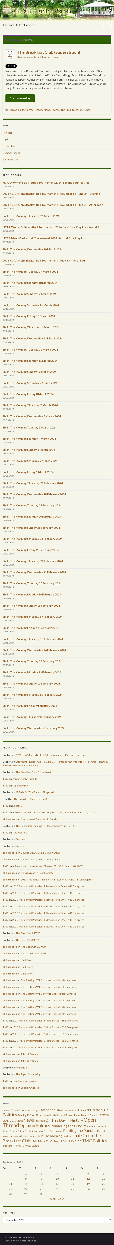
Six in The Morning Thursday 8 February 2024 (32, 716)
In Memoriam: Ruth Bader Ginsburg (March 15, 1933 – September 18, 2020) (53, 812)
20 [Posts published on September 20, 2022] (103, 1183)
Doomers (20, 839)
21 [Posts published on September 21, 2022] (10, 1188)
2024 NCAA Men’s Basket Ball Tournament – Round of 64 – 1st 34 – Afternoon (53, 204)
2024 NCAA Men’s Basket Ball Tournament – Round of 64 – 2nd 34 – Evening (51, 193)
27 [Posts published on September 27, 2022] (103, 1188)
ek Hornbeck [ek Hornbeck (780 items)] (95, 1110)
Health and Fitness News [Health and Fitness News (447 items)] (67, 1115)
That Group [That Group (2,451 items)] (82, 1135)
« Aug (53, 1198)
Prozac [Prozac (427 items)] (59, 1130)
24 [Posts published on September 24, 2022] (57, 1188)
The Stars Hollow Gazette (18, 25)
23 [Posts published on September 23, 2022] (41, 1188)
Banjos (13, 109)
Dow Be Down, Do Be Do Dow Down (41, 852)
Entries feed (9, 146)
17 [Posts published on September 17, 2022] (57, 1183)
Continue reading (20, 98)
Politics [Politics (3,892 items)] (43, 1125)
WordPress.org (11, 159)
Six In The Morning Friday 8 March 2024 (28, 394)
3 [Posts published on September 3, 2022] (57, 1173)
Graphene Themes (27, 1240)
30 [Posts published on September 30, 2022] (41, 1194)
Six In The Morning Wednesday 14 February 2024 (34, 650)
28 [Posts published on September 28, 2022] (10, 1194)
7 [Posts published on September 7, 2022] (10, 1178)
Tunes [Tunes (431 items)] (17, 1145)
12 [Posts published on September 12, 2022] (88, 1178)
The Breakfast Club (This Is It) (30, 798)
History (42, 57)
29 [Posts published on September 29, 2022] (25, 1194)
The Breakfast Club (71, 109)
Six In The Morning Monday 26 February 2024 (32, 516)
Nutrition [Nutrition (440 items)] (39, 1120)
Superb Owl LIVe (30, 1087)
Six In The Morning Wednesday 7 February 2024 (33, 728)
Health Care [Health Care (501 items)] (88, 1115)
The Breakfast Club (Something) (33, 772)
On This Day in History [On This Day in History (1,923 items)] (64, 1120)
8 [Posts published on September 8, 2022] (26, 1178)
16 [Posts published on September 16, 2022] (41, 1183)
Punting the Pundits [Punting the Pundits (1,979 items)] (80, 1130)
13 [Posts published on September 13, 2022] (103, 1178)
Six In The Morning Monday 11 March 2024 (30, 360)
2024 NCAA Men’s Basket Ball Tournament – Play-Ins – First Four (44, 260)
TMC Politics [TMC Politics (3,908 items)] (94, 1140)
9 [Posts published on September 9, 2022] (41, 1178)
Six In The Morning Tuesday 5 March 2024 (29, 427)
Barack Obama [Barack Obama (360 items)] (18, 1110)
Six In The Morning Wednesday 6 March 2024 (32, 416)
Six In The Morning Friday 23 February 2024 (31, 549)
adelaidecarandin (28, 57)
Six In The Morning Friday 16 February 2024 (31, 627)
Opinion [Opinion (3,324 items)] (27, 1125)
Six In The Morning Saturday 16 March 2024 (31, 305)
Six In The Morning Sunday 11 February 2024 (31, 683)
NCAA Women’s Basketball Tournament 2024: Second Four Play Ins (46, 182)
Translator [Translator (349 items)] (8, 1145)
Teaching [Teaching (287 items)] (67, 1136)
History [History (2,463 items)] (102, 1114)
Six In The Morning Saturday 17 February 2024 (32, 616)
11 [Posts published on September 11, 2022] (72, 1178)
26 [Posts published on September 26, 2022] (88, 1188)
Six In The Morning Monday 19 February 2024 (32, 594)
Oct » (61, 1198)
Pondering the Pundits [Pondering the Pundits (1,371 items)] (68, 1126)
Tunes (86, 109)
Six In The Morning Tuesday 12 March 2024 (30, 349)
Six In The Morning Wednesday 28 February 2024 (34, 494)
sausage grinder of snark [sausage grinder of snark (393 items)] (22, 1136)
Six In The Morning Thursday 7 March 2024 (30, 405)
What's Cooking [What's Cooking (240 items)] (32, 1146)
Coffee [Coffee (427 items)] (58, 1110)
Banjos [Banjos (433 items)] (6, 1110)
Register (7, 132)
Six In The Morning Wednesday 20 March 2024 (32, 249)
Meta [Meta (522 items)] (19, 1120)
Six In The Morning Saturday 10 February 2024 (32, 694)
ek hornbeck (10, 819)
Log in (6, 139)
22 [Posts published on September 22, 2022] (25, 1188)
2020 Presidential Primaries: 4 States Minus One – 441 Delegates (57, 879)
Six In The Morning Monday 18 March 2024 (30, 282)
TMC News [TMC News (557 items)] (53, 1141)
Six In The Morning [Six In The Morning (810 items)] (49, 1136)
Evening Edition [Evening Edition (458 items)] (26, 1115)
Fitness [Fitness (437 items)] (40, 1115)
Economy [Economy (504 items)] (67, 1110)
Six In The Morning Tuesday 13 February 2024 (32, 661)
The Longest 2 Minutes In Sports (39, 819)
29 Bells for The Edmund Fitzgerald (34, 792)
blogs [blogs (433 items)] (35, 1110)
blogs (21, 109)
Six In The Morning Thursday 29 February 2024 (33, 483)
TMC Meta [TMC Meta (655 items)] (38, 1141)
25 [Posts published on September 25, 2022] (72, 1188)
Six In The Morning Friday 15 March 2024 (29, 316)
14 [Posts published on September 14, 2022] (10, 1183)
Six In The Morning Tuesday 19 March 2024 (30, 271)
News (56, 57)
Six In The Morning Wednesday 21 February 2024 (34, 572)
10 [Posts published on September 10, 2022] (57, 1178)
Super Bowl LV (20, 785)
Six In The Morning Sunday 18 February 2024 (31, 605)
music (50, 57)
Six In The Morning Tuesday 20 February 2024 (32, 583)
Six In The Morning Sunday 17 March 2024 (29, 293)
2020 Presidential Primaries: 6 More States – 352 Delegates (45, 1020)
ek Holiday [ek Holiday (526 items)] (80, 1110)
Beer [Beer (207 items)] (29, 1110)
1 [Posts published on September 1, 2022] (26, 1173)
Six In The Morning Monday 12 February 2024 (32, 672)
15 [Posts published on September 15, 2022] (25, 1183)
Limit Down (27, 960)
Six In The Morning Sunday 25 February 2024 (31, 527)
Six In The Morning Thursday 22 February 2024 (33, 561)
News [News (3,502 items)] (28, 1120)
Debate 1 (17, 805)
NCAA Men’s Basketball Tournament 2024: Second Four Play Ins (44, 238)
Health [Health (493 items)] (48, 1115)
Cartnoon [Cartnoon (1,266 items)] (46, 1110)
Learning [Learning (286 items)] (11, 1121)
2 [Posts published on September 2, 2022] (41, 1173)
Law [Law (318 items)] (5, 1120)
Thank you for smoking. (28, 1074)
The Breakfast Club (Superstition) (48, 52)
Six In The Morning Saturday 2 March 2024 (30, 460)
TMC (5, 778)
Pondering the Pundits (24, 778)
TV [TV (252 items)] (22, 1146)
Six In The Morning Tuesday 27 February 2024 (32, 505)
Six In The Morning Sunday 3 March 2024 (29, 449)
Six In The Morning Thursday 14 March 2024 (31, 327)
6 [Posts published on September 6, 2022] (103, 1173)
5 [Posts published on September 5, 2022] (88, 1173)
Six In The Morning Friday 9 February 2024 (30, 705)
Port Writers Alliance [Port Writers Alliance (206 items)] (34, 1131)
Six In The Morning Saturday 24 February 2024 (32, 538)
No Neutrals (22, 1067)
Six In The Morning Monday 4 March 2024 (29, 438)
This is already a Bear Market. (37, 872)
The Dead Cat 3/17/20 (27, 933)
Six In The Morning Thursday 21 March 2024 (31, 216)
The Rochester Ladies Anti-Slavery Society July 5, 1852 (45, 825)
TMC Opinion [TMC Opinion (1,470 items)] (70, 1141)
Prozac (55, 109)
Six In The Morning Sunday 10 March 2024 (29, 371)
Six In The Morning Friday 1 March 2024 (28, 472)
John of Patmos (29, 1054)
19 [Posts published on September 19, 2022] (88, 1183)
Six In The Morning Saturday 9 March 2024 (30, 382)
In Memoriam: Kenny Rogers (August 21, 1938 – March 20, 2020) (47, 866)
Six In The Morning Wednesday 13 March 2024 (32, 338)
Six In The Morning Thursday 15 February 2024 (33, 639)
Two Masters (19, 832)
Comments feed (11, 152)
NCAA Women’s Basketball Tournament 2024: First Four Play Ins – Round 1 (51, 227)
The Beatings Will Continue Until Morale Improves (48, 980)
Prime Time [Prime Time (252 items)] (49, 1131)
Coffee (29, 109)
